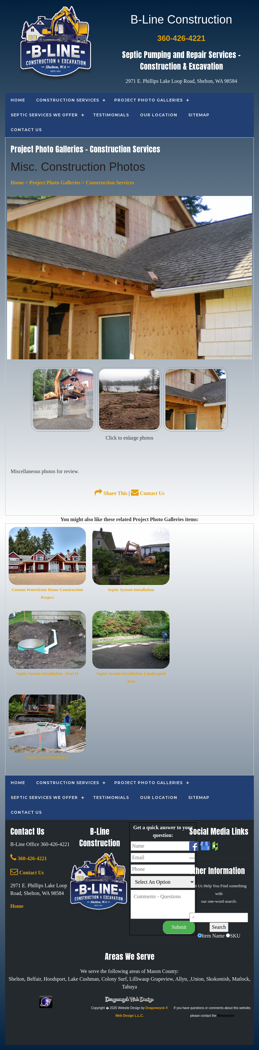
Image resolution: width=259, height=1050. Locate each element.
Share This (111, 493)
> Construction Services (107, 182)
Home (17, 182)
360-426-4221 (28, 858)
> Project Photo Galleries (52, 182)
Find (224, 885)
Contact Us (147, 493)
